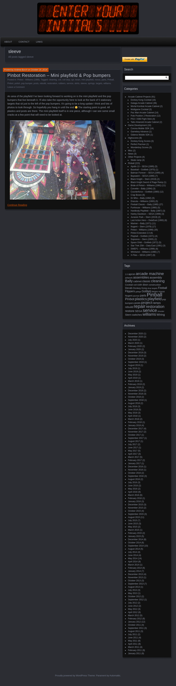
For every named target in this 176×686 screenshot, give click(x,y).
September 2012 (136, 599)
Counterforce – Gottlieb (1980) (145, 192)
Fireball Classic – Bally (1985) (145, 204)
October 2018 (134, 397)
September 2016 (136, 476)
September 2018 (136, 400)
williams (107, 83)
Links (39, 41)
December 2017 (135, 428)
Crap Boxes (136, 195)
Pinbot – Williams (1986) (142, 230)
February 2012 (135, 618)
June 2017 (133, 447)
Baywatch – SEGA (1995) (143, 176)
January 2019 (134, 387)
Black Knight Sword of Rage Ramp (147, 182)
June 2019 (133, 371)
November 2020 (135, 337)
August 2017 (134, 441)
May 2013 (132, 593)
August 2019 (134, 365)
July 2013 (132, 590)
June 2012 (133, 606)
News (130, 154)
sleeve (84, 83)
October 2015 (134, 511)
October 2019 (134, 359)
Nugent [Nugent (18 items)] (128, 295)
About (8, 41)
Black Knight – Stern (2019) (144, 179)
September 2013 (136, 584)
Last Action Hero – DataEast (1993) (147, 220)
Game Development (137, 125)
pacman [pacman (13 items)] (136, 296)
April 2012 (133, 612)
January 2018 (134, 425)
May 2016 (132, 489)
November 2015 (135, 508)
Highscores (133, 138)
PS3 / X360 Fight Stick (141, 119)
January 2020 (134, 349)
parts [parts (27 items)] (143, 295)
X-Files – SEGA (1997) (141, 255)
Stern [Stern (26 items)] (128, 314)
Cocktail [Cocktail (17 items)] (129, 285)
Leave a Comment (16, 87)
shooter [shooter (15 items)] (161, 311)
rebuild (43, 83)
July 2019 (132, 368)
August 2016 (134, 479)
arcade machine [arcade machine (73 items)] (150, 273)
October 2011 (134, 625)
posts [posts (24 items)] (137, 303)
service (70, 83)
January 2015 (134, 536)
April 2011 (133, 644)
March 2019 (133, 381)
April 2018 (133, 416)
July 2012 (132, 603)
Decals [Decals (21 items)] (128, 288)
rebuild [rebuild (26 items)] (129, 306)
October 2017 (134, 435)
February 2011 (135, 650)
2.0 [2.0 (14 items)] (126, 274)
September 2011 (136, 628)
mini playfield (87, 79)
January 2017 (134, 463)
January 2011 (134, 653)
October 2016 (134, 473)
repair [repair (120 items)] (139, 306)
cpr (72, 79)
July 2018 (132, 406)
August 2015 (134, 517)
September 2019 (136, 362)
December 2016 (135, 466)
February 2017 (135, 460)
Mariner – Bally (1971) (141, 223)
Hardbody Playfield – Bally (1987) (146, 211)
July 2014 (132, 552)
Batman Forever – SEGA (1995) (146, 173)
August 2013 (134, 587)
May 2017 (132, 451)
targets (99, 83)
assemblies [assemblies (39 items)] (141, 277)
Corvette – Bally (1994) (141, 188)
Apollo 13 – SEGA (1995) (142, 166)
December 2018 (135, 390)
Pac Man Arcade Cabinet (142, 112)
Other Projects (135, 157)
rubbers (62, 83)
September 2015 (136, 514)
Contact (24, 41)
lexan (77, 79)
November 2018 (135, 394)
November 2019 (135, 356)
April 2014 (133, 561)
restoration (52, 83)
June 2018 (133, 409)
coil (59, 79)
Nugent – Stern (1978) (141, 226)
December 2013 (135, 574)
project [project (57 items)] (146, 303)
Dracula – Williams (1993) (143, 201)
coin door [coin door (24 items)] (142, 284)
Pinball (110, 79)
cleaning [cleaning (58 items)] (158, 281)
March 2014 (133, 565)
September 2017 (136, 438)
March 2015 (133, 530)
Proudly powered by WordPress (71, 675)
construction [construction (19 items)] (155, 284)
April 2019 (133, 378)
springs (91, 83)
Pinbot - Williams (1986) (28, 79)
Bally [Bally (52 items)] (129, 281)
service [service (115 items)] (150, 310)
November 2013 (135, 577)
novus (97, 79)
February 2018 (135, 422)
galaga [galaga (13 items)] (138, 291)
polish (17, 83)
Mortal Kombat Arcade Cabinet (145, 106)
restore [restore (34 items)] (129, 311)
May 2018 (132, 413)
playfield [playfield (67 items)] (155, 299)
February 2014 (135, 568)
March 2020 (133, 343)
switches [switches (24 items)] (137, 314)
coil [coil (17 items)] (135, 285)
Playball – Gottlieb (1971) (142, 236)
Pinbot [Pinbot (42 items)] (129, 299)
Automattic (115, 675)
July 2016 (132, 482)
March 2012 (133, 615)
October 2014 (134, 542)
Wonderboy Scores (140, 147)
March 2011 (133, 647)
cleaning (53, 79)
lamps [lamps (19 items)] (155, 291)
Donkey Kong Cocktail (141, 100)
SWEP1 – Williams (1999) (143, 249)
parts (104, 79)
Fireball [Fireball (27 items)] (162, 287)
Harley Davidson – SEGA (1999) (146, 214)
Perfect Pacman (138, 144)
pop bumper (26, 83)
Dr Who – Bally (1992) (141, 198)
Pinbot (10, 83)
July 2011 (132, 634)
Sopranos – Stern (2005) (142, 239)
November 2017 (135, 432)
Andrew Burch (20, 70)
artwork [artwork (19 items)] (129, 277)
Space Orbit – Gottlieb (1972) (144, 242)
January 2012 (134, 622)
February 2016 (135, 498)
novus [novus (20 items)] (161, 291)
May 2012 (132, 609)
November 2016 (135, 470)
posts (36, 83)
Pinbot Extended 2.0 (140, 233)
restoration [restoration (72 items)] (155, 306)
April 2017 (133, 454)
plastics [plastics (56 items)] (141, 299)
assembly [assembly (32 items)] (156, 277)
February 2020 (135, 346)
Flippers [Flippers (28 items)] (130, 291)
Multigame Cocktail (139, 109)
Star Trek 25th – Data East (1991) (146, 245)
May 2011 (132, 641)
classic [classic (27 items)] (146, 281)
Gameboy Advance (139, 131)
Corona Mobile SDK (140, 128)
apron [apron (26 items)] (131, 274)
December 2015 (135, 504)
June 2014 (133, 555)
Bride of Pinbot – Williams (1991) (146, 185)
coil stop (66, 79)
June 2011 (133, 637)
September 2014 (136, 546)
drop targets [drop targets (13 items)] (152, 288)
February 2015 (135, 533)
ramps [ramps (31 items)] (157, 303)
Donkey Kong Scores (141, 141)
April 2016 (133, 492)
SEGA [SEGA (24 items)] (138, 311)
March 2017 (133, 457)
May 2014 (132, 558)
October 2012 (134, 596)
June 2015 (133, 523)
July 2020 (132, 340)
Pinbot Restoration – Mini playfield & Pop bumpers (59, 75)
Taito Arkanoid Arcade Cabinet (145, 122)
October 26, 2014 (39, 70)
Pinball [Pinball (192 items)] (154, 295)
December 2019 (135, 352)
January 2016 (134, 501)
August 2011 (134, 631)
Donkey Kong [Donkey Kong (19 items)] (140, 288)
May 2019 (132, 375)
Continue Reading (17, 205)
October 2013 (134, 580)
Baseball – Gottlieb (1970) (143, 169)
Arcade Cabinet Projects (139, 97)
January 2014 (134, 571)
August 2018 (134, 403)
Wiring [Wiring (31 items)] (161, 314)
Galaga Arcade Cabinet (141, 103)
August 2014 (134, 549)
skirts (76, 83)
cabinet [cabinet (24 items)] (137, 281)
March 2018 (133, 419)
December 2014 (135, 539)
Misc (130, 150)
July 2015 (132, 520)
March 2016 (133, 495)
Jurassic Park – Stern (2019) (144, 217)
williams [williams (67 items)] (149, 314)
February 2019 (135, 384)
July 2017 (132, 444)
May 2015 (132, 527)
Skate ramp (136, 160)
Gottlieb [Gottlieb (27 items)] (146, 291)
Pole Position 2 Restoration (143, 116)
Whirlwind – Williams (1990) (144, 252)
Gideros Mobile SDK (140, 135)
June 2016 (133, 485)
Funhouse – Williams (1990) (144, 207)
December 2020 (135, 333)
